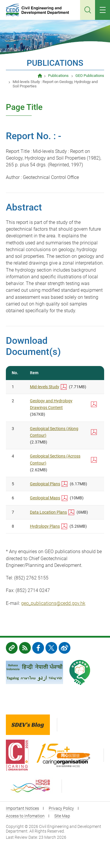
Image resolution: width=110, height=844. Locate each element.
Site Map (62, 816)
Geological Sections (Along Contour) (54, 432)
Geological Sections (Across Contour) (55, 459)
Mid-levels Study (44, 386)
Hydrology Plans (45, 526)
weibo (64, 648)
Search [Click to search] (87, 10)
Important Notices (22, 808)
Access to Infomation (25, 816)
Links (12, 648)
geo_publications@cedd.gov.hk (53, 603)
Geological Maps (45, 498)
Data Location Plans (48, 512)
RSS (25, 648)
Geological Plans (45, 483)
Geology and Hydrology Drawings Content (51, 404)
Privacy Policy (61, 808)
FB (38, 648)
